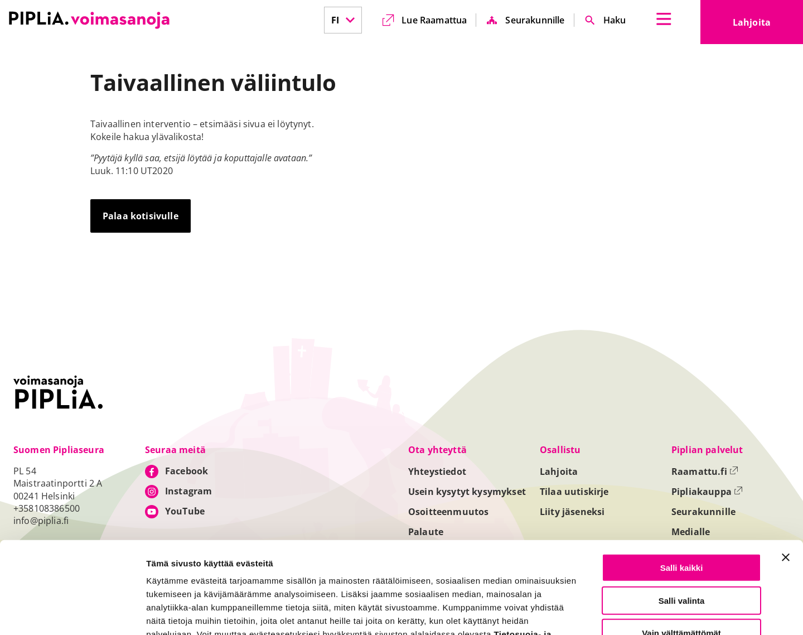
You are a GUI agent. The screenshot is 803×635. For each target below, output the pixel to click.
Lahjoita (768, 25)
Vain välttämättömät (681, 553)
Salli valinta (682, 521)
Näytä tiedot (596, 613)
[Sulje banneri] (786, 478)
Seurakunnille (534, 20)
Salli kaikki (681, 488)
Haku (614, 20)
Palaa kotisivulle (140, 216)
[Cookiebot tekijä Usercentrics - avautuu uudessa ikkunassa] (72, 613)
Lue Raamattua (434, 20)
